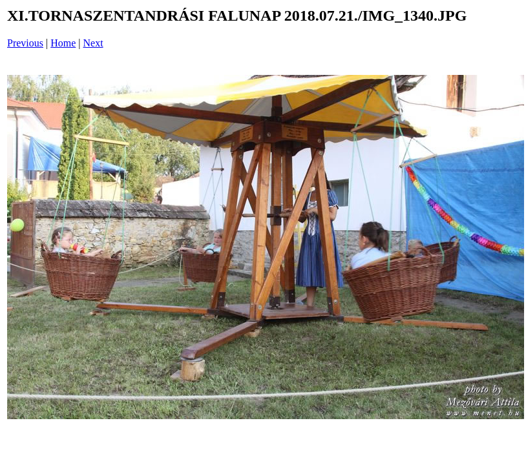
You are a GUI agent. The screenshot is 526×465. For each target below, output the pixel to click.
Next (93, 42)
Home (63, 42)
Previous (25, 42)
